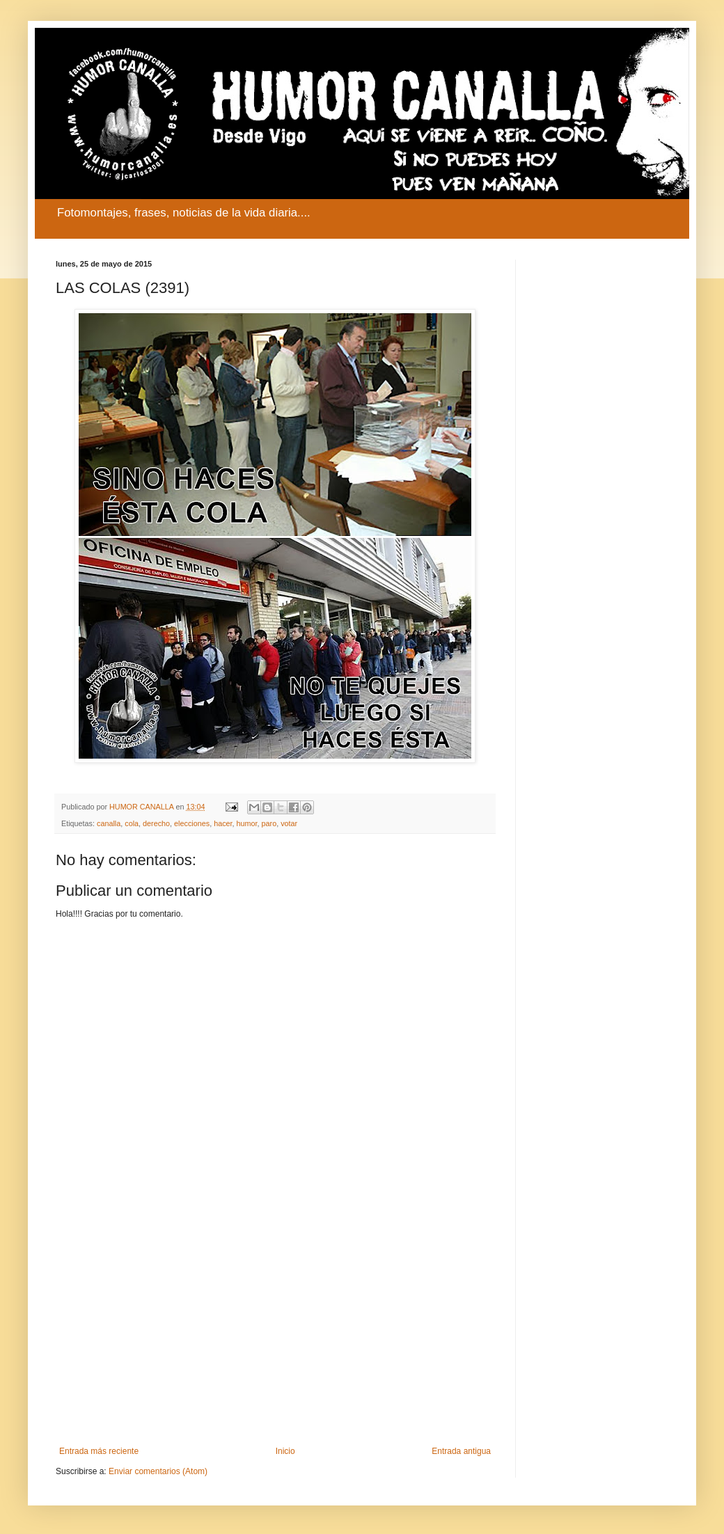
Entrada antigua (461, 1451)
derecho (156, 823)
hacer (223, 823)
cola (132, 823)
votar (289, 823)
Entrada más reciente (99, 1451)
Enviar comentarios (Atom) (158, 1471)
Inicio (285, 1451)
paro (269, 823)
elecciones (192, 823)
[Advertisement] (275, 1331)
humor (247, 823)
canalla (108, 823)
